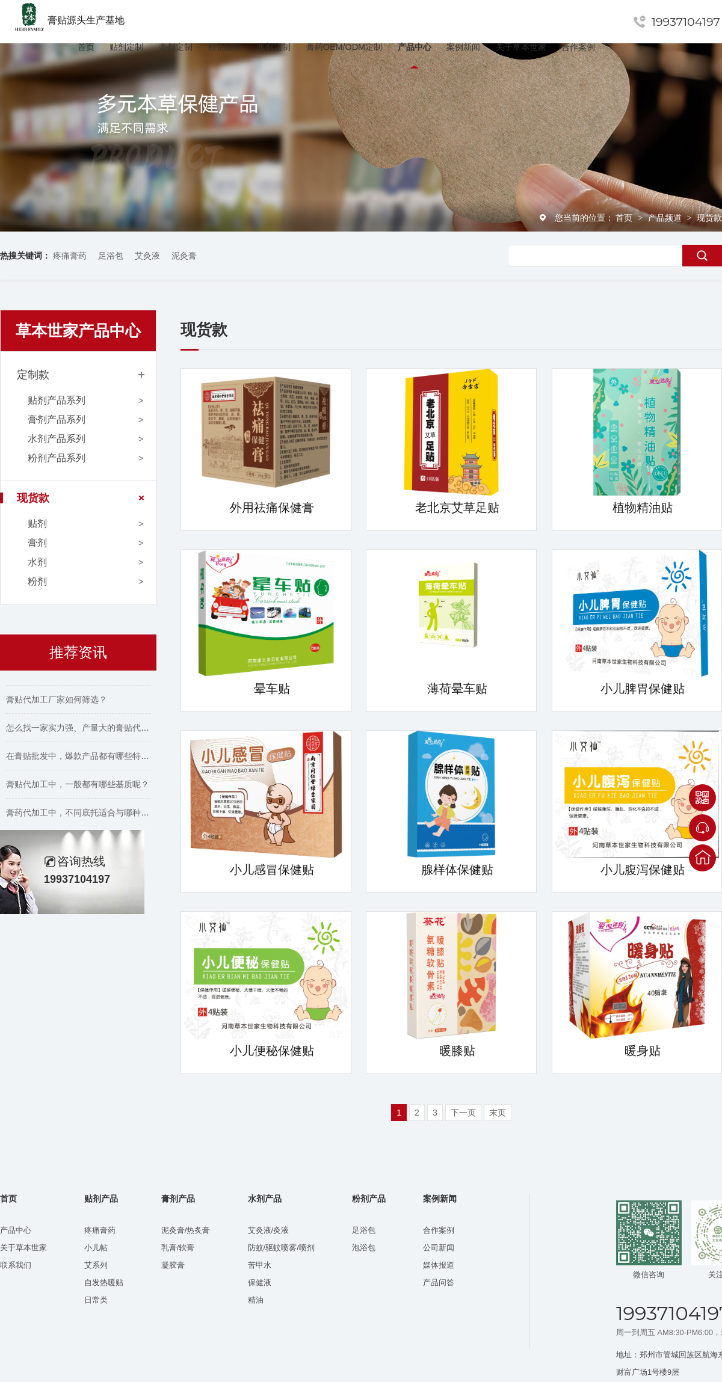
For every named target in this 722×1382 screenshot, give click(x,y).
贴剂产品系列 (56, 400)
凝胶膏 (173, 1265)
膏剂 (37, 543)
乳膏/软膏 (178, 1247)
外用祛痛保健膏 (272, 507)
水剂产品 (265, 1198)
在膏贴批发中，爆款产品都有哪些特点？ (82, 759)
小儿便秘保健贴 (272, 1050)
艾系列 (96, 1265)
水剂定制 (274, 47)
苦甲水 (259, 1265)
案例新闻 (463, 47)
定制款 (33, 375)
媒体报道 (438, 1265)
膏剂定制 (176, 47)
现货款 (709, 218)
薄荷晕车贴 (457, 688)
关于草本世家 (521, 47)
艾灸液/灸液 (268, 1230)
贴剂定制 (126, 47)
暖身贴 (643, 1050)
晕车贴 (272, 688)
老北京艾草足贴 (457, 507)
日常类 (96, 1299)
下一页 (463, 1112)
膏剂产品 (178, 1198)
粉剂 (37, 581)
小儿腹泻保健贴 (642, 869)
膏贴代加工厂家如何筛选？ (56, 703)
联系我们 (15, 1265)
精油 (256, 1299)
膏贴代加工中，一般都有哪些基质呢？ (77, 788)
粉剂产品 (369, 1198)
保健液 (259, 1282)
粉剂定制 (225, 47)
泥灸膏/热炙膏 (186, 1230)
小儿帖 (96, 1247)
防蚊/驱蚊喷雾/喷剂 (281, 1247)
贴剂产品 (101, 1198)
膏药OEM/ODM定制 (344, 47)
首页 (86, 47)
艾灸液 (147, 255)
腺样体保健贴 (457, 869)
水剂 (37, 562)
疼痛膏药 (70, 255)
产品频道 (666, 218)
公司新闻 (438, 1247)
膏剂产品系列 (56, 419)
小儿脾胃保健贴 (642, 688)
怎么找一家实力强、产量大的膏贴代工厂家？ (90, 731)
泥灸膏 (184, 255)
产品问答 (438, 1282)
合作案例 (578, 47)
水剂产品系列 (56, 439)
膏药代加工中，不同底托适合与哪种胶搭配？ (90, 816)
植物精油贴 (642, 507)
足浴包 (110, 255)
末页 (497, 1112)
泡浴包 (363, 1247)
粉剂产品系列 (56, 458)
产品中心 (414, 47)
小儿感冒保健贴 (272, 869)
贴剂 (37, 523)
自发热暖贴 (103, 1282)
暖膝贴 (457, 1050)
